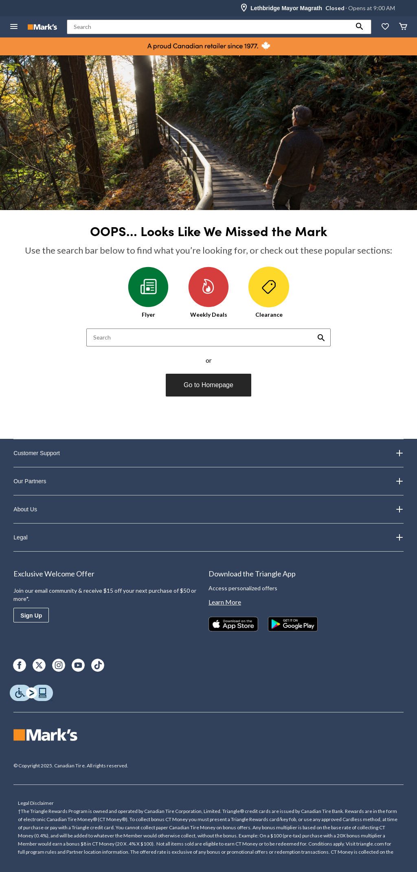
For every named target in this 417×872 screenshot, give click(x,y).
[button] (359, 27)
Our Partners (208, 481)
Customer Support (208, 453)
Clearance (268, 292)
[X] (39, 665)
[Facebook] (19, 665)
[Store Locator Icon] (244, 8)
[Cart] (403, 27)
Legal (208, 537)
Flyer (148, 292)
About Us (208, 509)
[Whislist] (385, 27)
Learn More (224, 602)
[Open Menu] (14, 27)
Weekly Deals (208, 292)
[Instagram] (58, 665)
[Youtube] (78, 665)
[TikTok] (97, 665)
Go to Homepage (208, 384)
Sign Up (31, 615)
